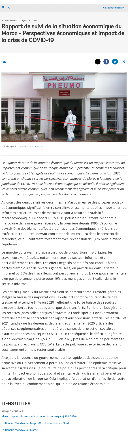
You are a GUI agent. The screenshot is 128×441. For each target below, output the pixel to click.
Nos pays (7, 7)
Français (39, 146)
